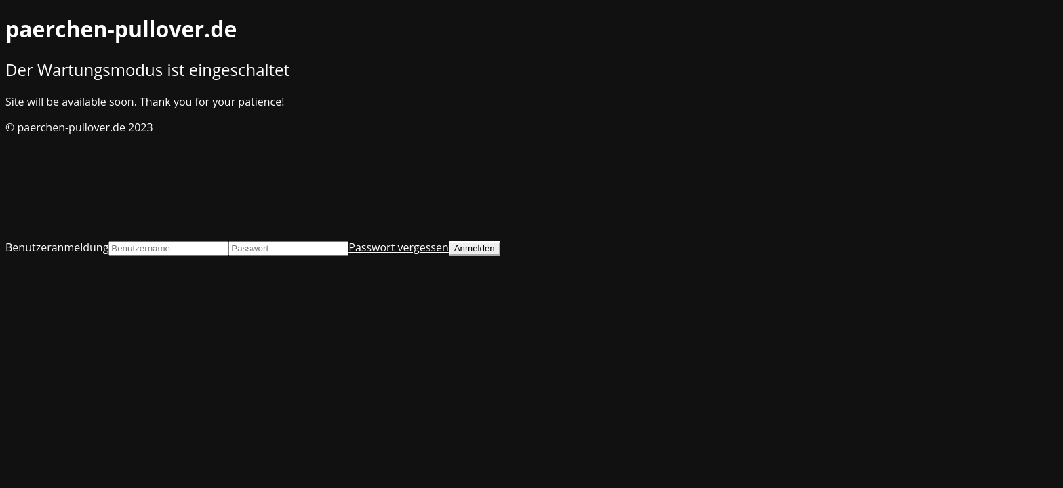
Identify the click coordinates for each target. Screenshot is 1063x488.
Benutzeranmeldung (56, 247)
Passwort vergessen (398, 247)
